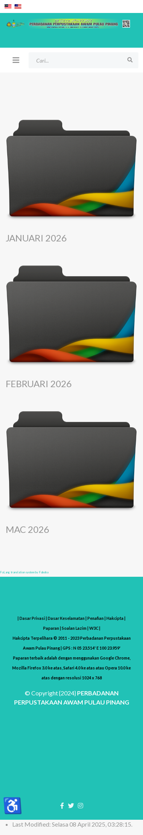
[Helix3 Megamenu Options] (16, 60)
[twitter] (71, 805)
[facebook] (62, 805)
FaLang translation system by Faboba (24, 572)
